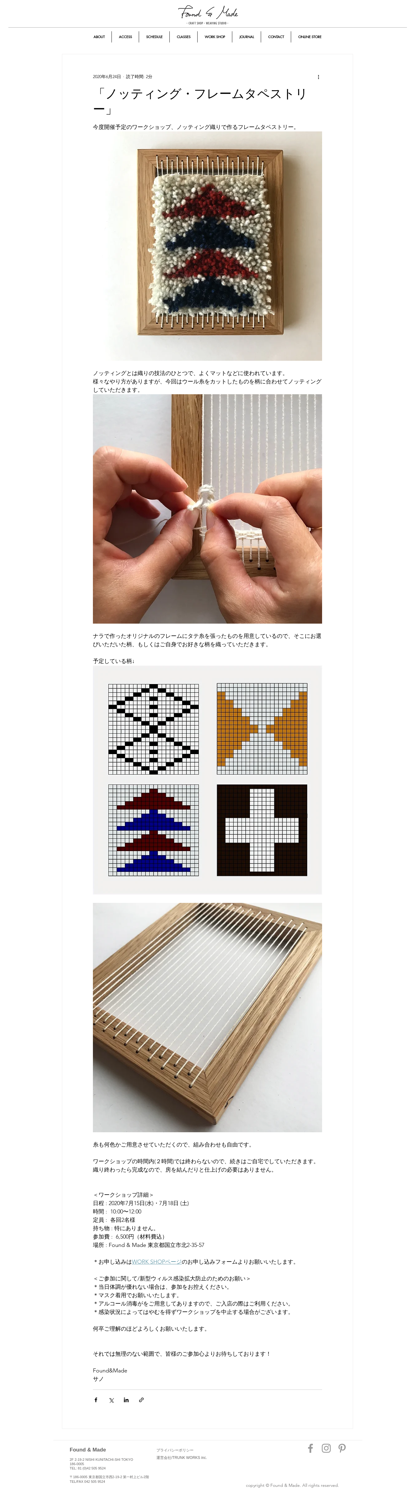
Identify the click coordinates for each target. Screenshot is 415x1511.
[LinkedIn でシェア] (126, 1400)
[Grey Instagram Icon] (326, 1448)
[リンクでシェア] (141, 1400)
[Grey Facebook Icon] (310, 1448)
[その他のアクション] (318, 76)
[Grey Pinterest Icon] (342, 1448)
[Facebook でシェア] (96, 1400)
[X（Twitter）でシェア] (111, 1400)
